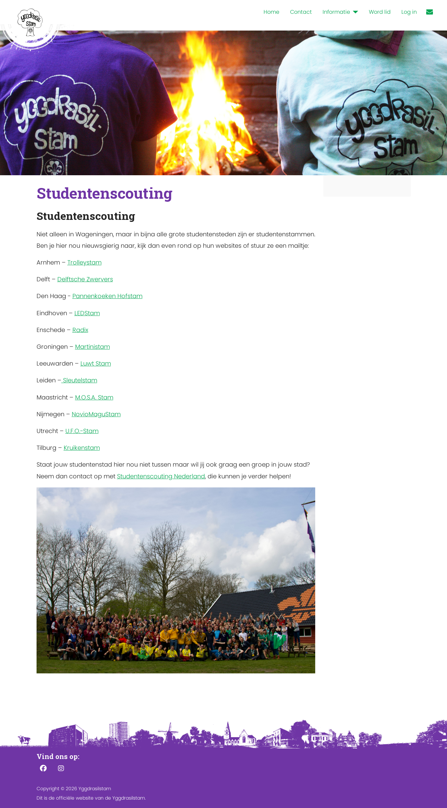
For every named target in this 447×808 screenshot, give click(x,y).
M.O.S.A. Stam (94, 397)
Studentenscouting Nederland (161, 476)
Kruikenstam (82, 447)
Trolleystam (84, 262)
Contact (301, 12)
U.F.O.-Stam (82, 431)
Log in (409, 12)
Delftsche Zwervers (85, 279)
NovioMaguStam (96, 414)
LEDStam (87, 313)
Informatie (336, 12)
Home (271, 12)
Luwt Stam (95, 363)
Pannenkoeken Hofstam (107, 296)
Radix (80, 330)
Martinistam (92, 346)
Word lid (380, 12)
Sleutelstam (79, 380)
